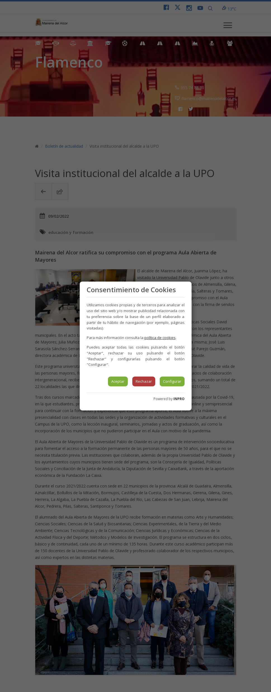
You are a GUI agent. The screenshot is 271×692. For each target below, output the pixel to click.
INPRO (179, 398)
